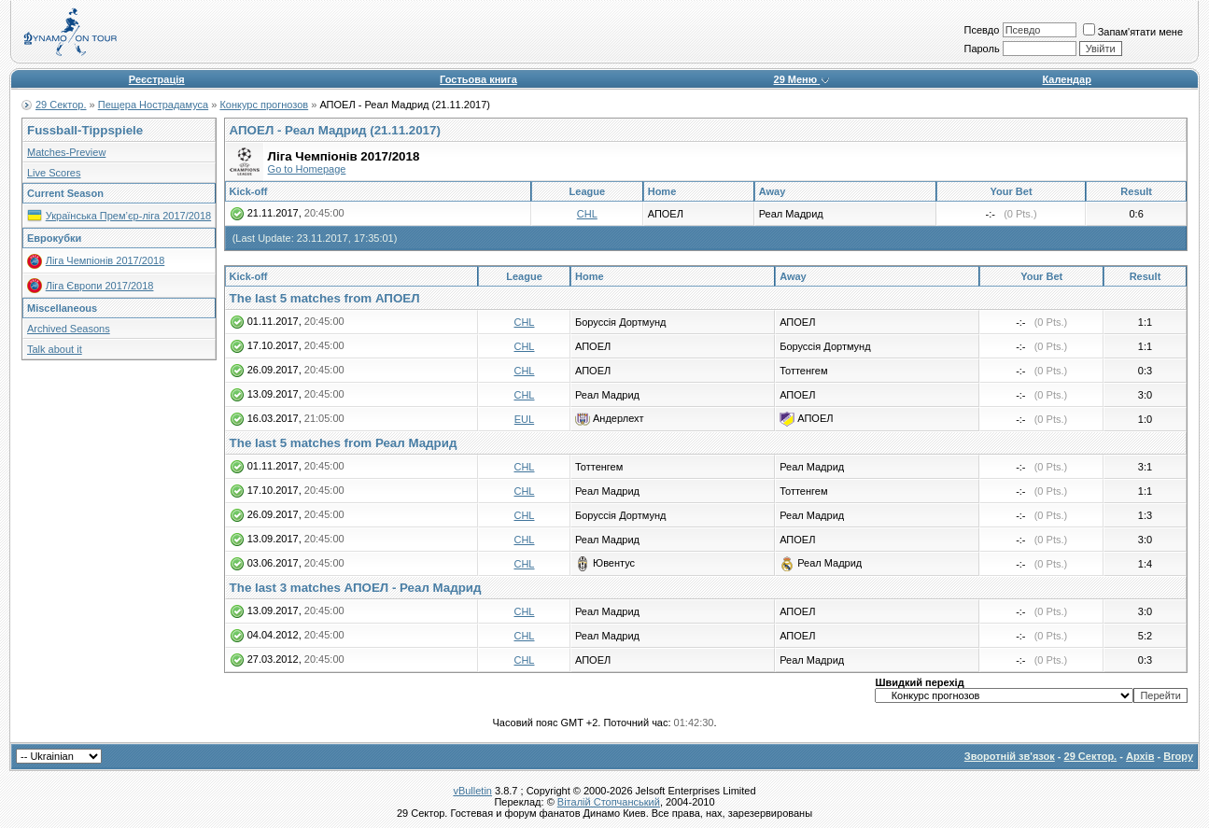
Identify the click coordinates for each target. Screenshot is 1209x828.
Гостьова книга (478, 79)
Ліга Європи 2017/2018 (100, 285)
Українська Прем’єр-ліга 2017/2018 (128, 215)
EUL (524, 419)
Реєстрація (157, 79)
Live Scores (53, 172)
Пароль (981, 48)
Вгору (1178, 756)
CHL (587, 213)
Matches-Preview (66, 152)
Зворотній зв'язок (1009, 756)
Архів (1140, 756)
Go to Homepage (307, 169)
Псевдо (981, 29)
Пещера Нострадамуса (153, 104)
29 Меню (802, 79)
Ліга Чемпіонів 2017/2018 (105, 260)
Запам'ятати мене (1133, 31)
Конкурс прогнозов (263, 104)
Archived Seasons (68, 328)
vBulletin (472, 790)
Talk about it (54, 349)
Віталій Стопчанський (608, 801)
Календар (1066, 79)
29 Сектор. (61, 104)
